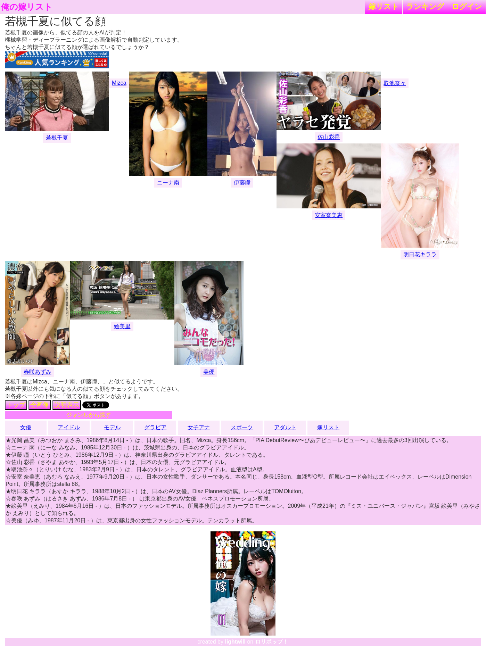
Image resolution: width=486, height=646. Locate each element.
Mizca (119, 83)
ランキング (425, 6)
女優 (25, 427)
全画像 (39, 404)
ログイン (467, 6)
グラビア (155, 427)
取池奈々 (395, 83)
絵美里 (122, 326)
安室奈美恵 (329, 215)
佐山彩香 (329, 137)
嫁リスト (384, 6)
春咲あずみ (37, 372)
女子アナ (199, 427)
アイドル (69, 427)
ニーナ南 (168, 182)
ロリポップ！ (271, 642)
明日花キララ (420, 254)
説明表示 (66, 404)
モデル (112, 427)
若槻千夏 (57, 138)
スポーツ (242, 427)
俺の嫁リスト (26, 6)
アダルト (285, 427)
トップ (16, 404)
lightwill (235, 642)
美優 (208, 372)
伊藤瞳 (242, 182)
